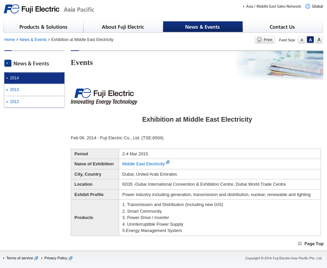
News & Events (33, 39)
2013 (14, 89)
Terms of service (19, 258)
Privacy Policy (55, 258)
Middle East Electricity (143, 163)
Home (9, 39)
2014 (14, 78)
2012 (14, 101)
